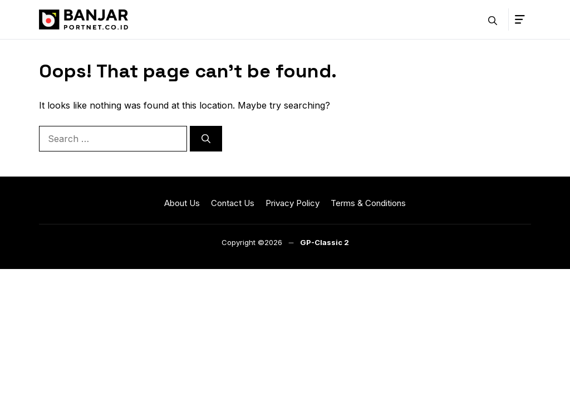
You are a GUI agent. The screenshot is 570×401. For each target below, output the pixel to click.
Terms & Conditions (368, 203)
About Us (182, 203)
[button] (492, 19)
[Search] (206, 138)
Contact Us (232, 203)
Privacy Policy (293, 203)
